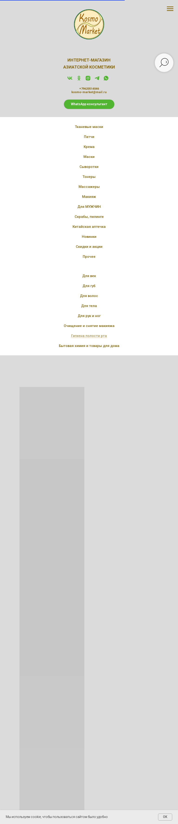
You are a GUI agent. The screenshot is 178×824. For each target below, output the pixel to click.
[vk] (70, 80)
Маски (89, 157)
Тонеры (89, 177)
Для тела (89, 306)
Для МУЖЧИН (89, 207)
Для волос (89, 296)
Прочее (89, 257)
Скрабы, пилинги (89, 217)
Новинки (89, 237)
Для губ (89, 286)
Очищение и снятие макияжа (89, 326)
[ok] (79, 80)
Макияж (89, 197)
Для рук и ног (89, 316)
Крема (89, 147)
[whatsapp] (106, 80)
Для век (89, 276)
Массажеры (89, 187)
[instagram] (88, 80)
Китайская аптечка (89, 227)
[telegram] (97, 80)
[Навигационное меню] (170, 9)
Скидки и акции (89, 247)
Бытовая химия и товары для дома (89, 346)
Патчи (89, 137)
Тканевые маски (89, 127)
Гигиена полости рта (89, 336)
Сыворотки (89, 167)
